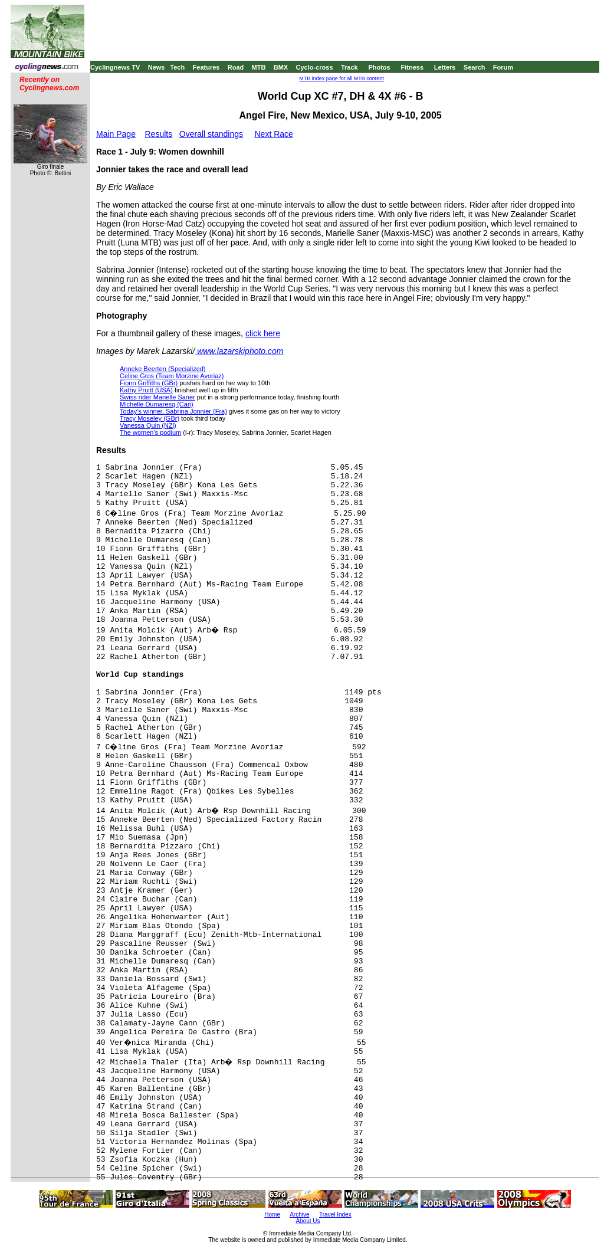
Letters (445, 67)
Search (474, 67)
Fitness (412, 67)
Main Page (116, 134)
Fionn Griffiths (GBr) (149, 382)
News (156, 67)
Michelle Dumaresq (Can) (156, 404)
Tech (177, 67)
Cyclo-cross (314, 67)
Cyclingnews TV (115, 67)
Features (206, 67)
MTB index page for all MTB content (341, 78)
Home (272, 1214)
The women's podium (150, 432)
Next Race (273, 134)
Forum (503, 67)
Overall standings (211, 134)
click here (262, 333)
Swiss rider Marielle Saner (157, 397)
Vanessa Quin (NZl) (148, 425)
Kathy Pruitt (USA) (146, 390)
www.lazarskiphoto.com (239, 351)
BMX (281, 67)
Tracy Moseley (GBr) (149, 418)
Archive (299, 1214)
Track (349, 67)
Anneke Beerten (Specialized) (163, 368)
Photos (379, 67)
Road (236, 67)
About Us (308, 1221)
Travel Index (335, 1214)
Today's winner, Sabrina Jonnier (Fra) (173, 411)
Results (159, 134)
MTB (259, 67)
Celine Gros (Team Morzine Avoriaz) (172, 375)
